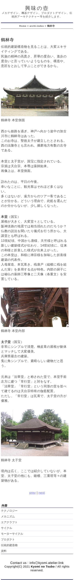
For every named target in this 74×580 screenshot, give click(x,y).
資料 (4, 551)
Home (22, 26)
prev (32, 493)
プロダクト (8, 539)
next (41, 493)
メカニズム (8, 516)
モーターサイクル (12, 533)
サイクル (6, 528)
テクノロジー (9, 510)
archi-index (37, 26)
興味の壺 (37, 8)
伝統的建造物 (9, 545)
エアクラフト (9, 522)
